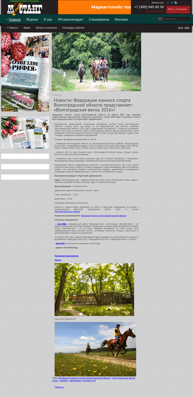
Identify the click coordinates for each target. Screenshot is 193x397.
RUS (180, 27)
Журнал (32, 19)
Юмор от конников (46, 27)
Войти (170, 9)
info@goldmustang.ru (155, 11)
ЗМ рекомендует (70, 19)
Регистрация (182, 9)
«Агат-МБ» (62, 224)
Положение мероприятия (66, 256)
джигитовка (75, 380)
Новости (13, 27)
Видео (27, 27)
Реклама (121, 19)
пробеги (64, 380)
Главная (15, 19)
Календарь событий (73, 27)
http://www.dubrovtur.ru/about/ (67, 211)
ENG (187, 27)
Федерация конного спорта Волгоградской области (103, 216)
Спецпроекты (99, 19)
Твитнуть (59, 387)
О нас (48, 19)
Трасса (58, 260)
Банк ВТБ (60, 243)
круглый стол (89, 380)
